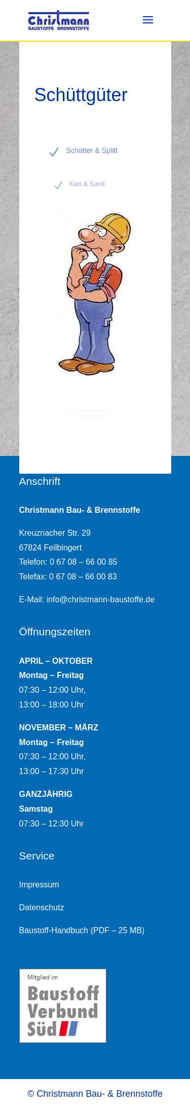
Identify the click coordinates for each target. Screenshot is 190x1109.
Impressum (39, 884)
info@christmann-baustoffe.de (101, 599)
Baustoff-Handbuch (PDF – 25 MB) (82, 930)
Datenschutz (41, 907)
